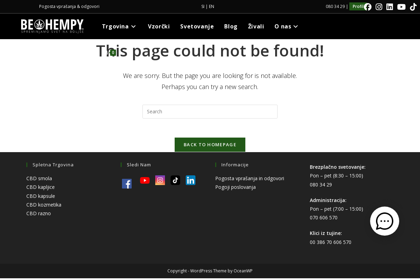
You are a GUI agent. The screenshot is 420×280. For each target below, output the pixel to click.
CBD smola (39, 180)
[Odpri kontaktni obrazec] (384, 221)
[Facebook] (368, 7)
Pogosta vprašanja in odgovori (249, 180)
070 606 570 (324, 219)
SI (202, 6)
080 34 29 (321, 186)
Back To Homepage (210, 146)
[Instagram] (379, 7)
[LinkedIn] (389, 7)
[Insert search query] (210, 112)
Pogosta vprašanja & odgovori (69, 6)
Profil (358, 6)
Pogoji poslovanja (235, 189)
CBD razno (38, 215)
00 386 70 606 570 (330, 243)
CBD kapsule (40, 197)
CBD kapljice (40, 189)
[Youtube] (401, 7)
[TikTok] (412, 7)
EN (211, 6)
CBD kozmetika (43, 206)
